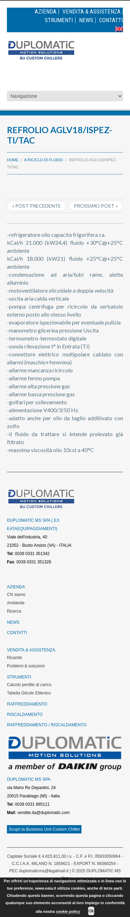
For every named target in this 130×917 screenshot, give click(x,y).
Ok (91, 911)
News (86, 20)
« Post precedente (36, 206)
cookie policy (68, 911)
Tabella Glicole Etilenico (29, 693)
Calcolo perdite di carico (29, 684)
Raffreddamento (27, 704)
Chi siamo (16, 594)
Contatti (111, 20)
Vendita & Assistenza (91, 12)
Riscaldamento (25, 714)
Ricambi (14, 657)
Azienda (46, 12)
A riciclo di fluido (43, 160)
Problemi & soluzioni (26, 666)
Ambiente (16, 602)
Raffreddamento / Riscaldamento (47, 725)
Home (12, 160)
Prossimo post (94, 206)
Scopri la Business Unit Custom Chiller (44, 829)
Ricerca (14, 611)
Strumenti (59, 20)
